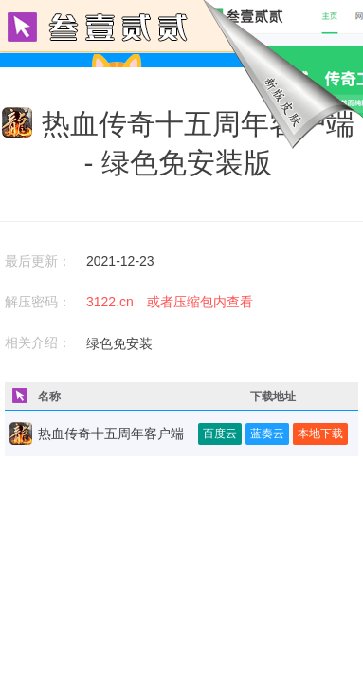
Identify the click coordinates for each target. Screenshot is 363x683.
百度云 (220, 433)
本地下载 (320, 433)
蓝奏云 (267, 433)
